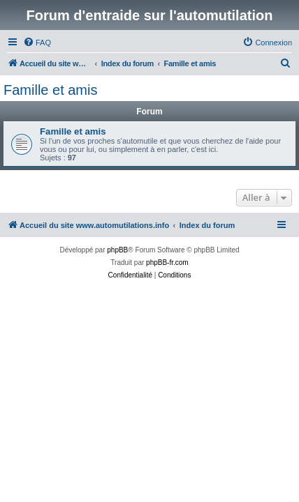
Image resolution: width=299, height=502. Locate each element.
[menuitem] (37, 42)
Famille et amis (50, 90)
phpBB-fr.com (167, 262)
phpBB (117, 250)
